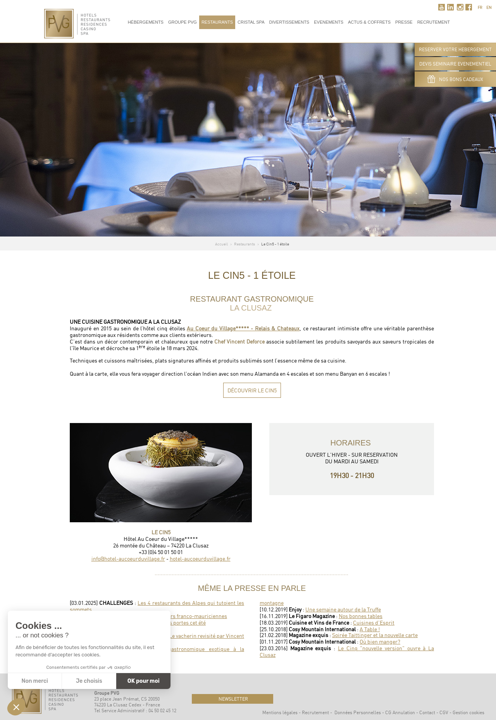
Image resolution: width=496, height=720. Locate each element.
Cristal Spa (251, 22)
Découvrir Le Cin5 (252, 390)
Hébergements (146, 22)
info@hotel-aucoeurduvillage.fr (128, 558)
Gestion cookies (468, 712)
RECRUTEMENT (433, 22)
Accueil (221, 244)
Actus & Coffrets (369, 22)
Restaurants (217, 22)
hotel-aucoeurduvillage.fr (200, 558)
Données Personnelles (357, 712)
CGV (443, 712)
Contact (427, 712)
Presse (404, 22)
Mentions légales (280, 712)
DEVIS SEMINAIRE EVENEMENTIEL (455, 64)
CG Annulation (400, 712)
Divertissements (289, 22)
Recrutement (315, 712)
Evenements (328, 22)
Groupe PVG (182, 22)
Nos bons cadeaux (455, 79)
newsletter (232, 699)
